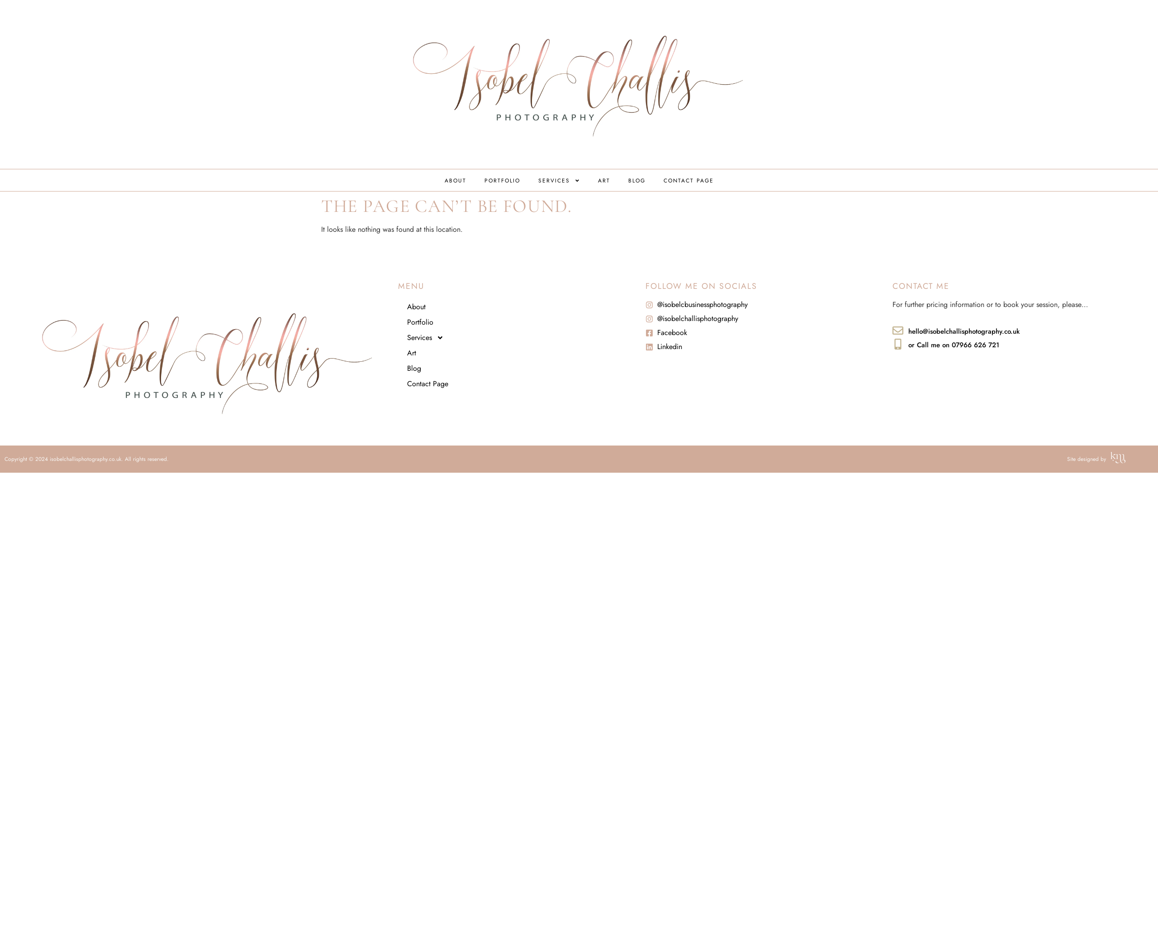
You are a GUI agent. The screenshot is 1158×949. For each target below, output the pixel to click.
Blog (636, 181)
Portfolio (502, 181)
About (455, 181)
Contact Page (689, 181)
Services (559, 180)
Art (604, 181)
